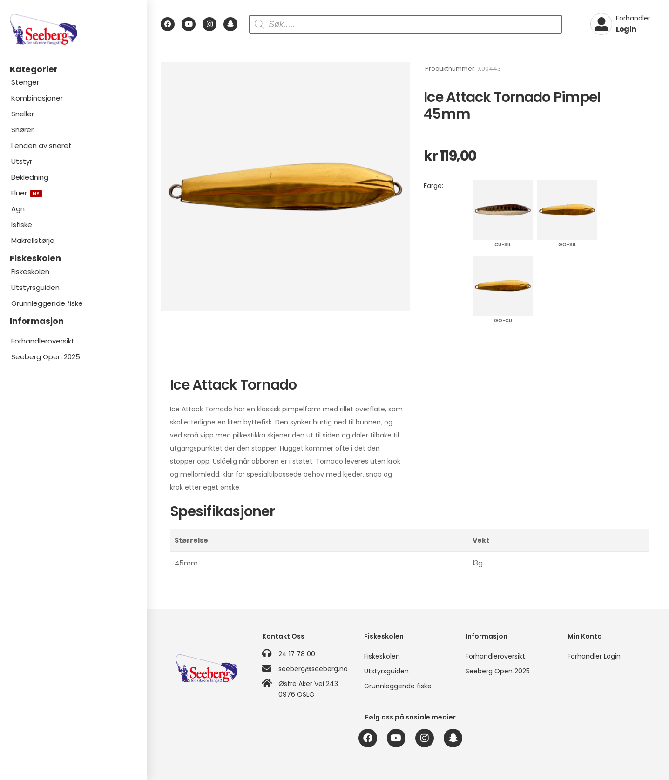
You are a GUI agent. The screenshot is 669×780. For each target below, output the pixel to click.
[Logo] (73, 29)
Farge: (433, 185)
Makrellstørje (32, 240)
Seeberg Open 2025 (45, 357)
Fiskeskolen (30, 271)
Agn (18, 209)
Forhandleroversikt (42, 341)
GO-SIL (567, 210)
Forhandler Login (594, 656)
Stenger (25, 82)
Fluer (26, 193)
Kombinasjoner (37, 98)
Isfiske (21, 224)
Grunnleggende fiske (47, 303)
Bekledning (29, 177)
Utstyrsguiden (35, 287)
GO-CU (503, 286)
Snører (22, 129)
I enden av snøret (41, 145)
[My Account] (620, 24)
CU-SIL (503, 210)
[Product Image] (285, 186)
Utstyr (21, 161)
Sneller (22, 114)
